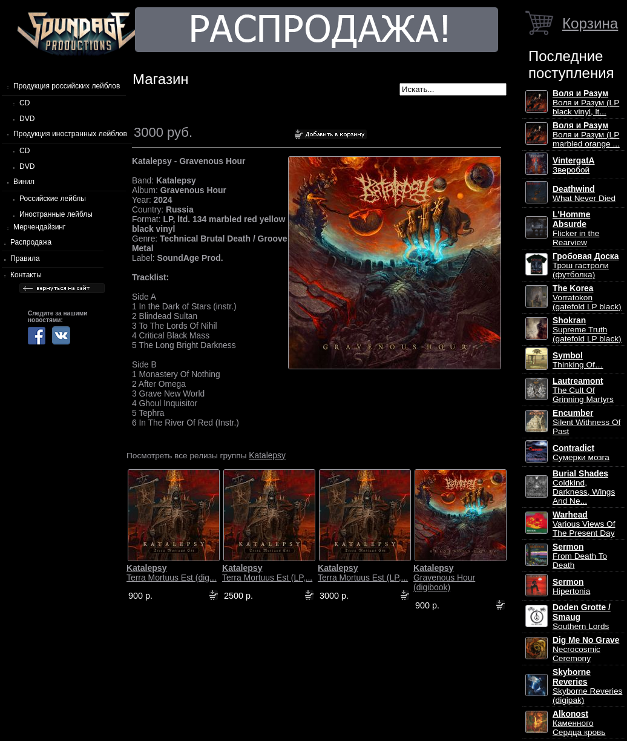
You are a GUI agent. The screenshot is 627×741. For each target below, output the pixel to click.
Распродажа (30, 242)
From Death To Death (580, 556)
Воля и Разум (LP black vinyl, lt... (586, 102)
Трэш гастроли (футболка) (586, 265)
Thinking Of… (578, 360)
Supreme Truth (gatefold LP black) (587, 329)
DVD (26, 118)
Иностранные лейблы (56, 214)
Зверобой (574, 165)
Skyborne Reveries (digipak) (587, 686)
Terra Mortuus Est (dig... (171, 572)
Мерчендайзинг (39, 227)
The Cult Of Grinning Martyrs (583, 390)
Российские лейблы (52, 198)
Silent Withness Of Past (586, 422)
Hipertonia (571, 587)
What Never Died (584, 194)
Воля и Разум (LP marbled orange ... (586, 134)
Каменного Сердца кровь (579, 723)
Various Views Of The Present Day (584, 524)
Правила (25, 258)
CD (24, 103)
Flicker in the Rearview (576, 228)
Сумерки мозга (581, 453)
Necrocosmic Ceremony (586, 649)
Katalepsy (267, 455)
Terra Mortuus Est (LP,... (267, 572)
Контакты (26, 275)
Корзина (590, 23)
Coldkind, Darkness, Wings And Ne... (584, 487)
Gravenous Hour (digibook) (444, 577)
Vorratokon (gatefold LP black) (587, 297)
